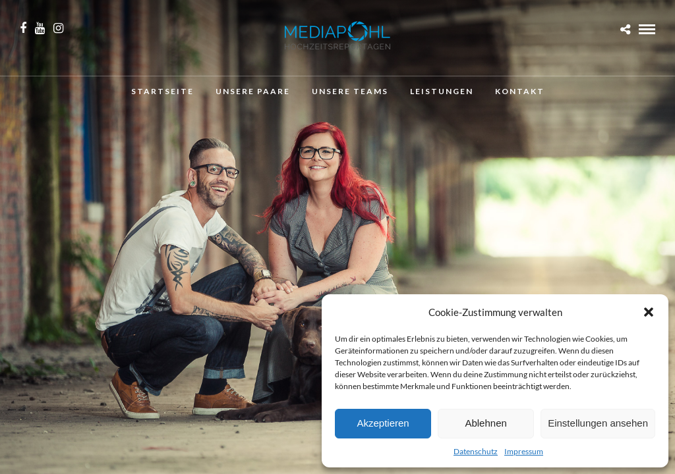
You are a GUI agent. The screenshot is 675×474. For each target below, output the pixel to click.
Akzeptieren (383, 423)
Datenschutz (476, 451)
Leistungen (441, 91)
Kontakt (519, 91)
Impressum (523, 451)
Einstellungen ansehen (598, 423)
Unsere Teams (350, 91)
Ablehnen (485, 423)
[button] (648, 312)
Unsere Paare (253, 91)
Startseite (162, 91)
